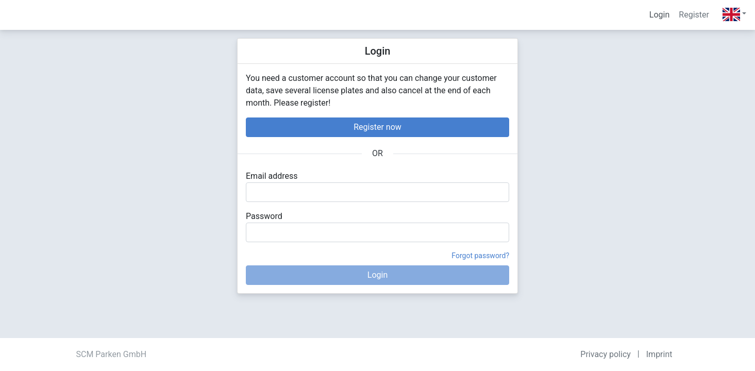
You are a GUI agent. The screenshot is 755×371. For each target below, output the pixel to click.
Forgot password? (480, 255)
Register (694, 15)
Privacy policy (605, 354)
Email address (272, 176)
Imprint (659, 354)
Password (264, 216)
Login (659, 15)
